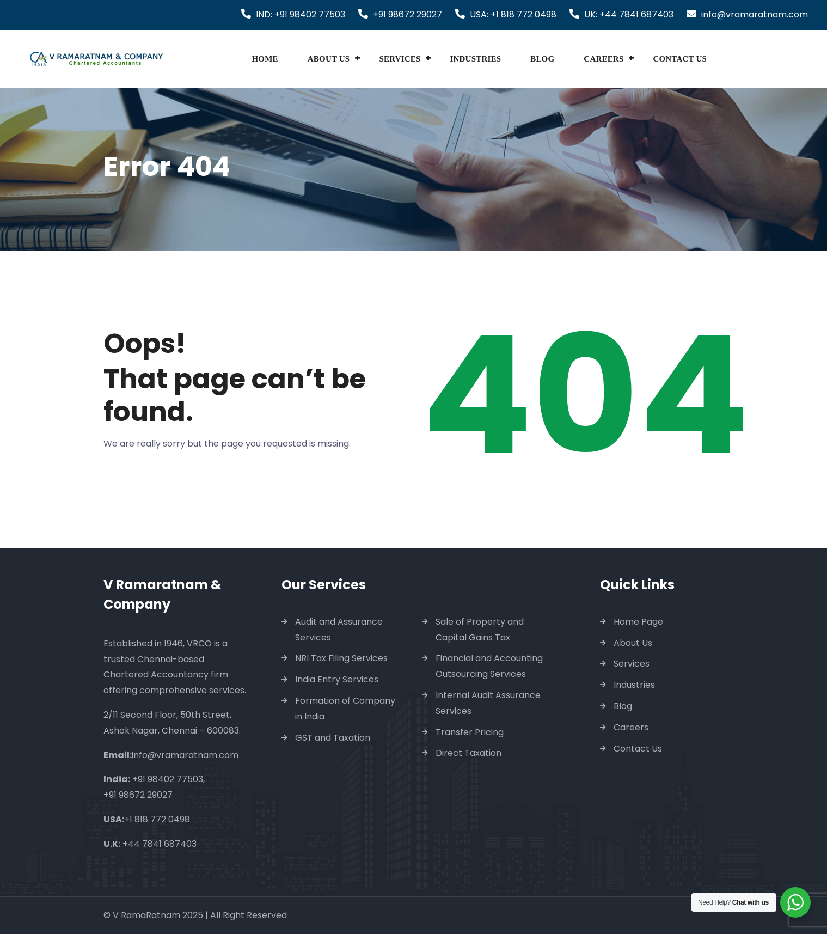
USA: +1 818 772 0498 (513, 14)
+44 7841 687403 (159, 844)
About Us (329, 58)
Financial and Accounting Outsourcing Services (489, 666)
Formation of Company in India (345, 708)
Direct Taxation (468, 753)
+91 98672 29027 (407, 14)
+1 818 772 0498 (157, 819)
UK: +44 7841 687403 (628, 14)
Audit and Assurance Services (339, 629)
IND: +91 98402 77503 (300, 14)
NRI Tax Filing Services (341, 658)
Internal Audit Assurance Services (488, 703)
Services (399, 58)
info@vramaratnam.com (754, 14)
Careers (603, 58)
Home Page (638, 621)
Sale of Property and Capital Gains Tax (480, 629)
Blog (542, 58)
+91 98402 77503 (167, 779)
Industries (475, 58)
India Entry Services (336, 679)
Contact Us (680, 58)
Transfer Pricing (470, 732)
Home (265, 58)
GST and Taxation (332, 737)
